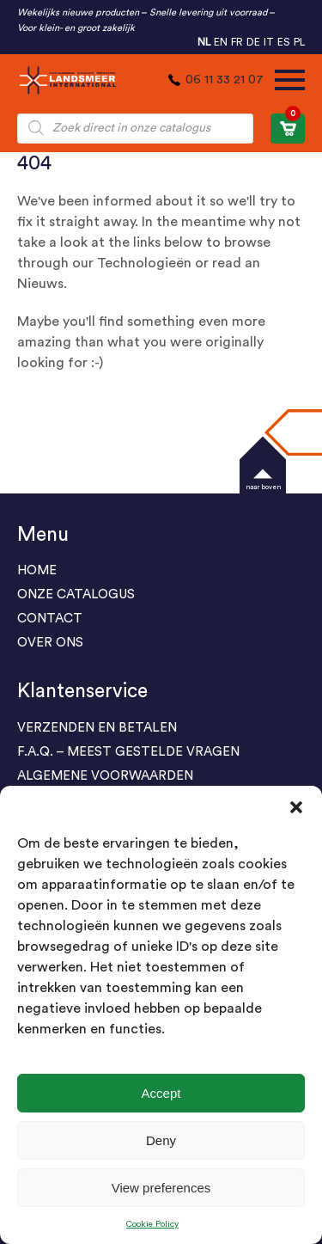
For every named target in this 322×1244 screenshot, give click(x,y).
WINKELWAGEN (290, 124)
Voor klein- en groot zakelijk (76, 28)
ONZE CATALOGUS (76, 594)
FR (237, 42)
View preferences (161, 1187)
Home (37, 570)
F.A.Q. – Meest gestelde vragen (128, 751)
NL (203, 42)
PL (299, 42)
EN (221, 42)
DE (253, 42)
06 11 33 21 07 (224, 80)
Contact (49, 618)
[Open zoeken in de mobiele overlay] (135, 128)
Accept (161, 1093)
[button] (296, 807)
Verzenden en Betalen (97, 727)
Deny (161, 1140)
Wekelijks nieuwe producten (78, 12)
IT (269, 42)
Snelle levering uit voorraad (208, 12)
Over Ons (50, 642)
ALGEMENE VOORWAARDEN (105, 775)
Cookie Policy (152, 1224)
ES (283, 42)
